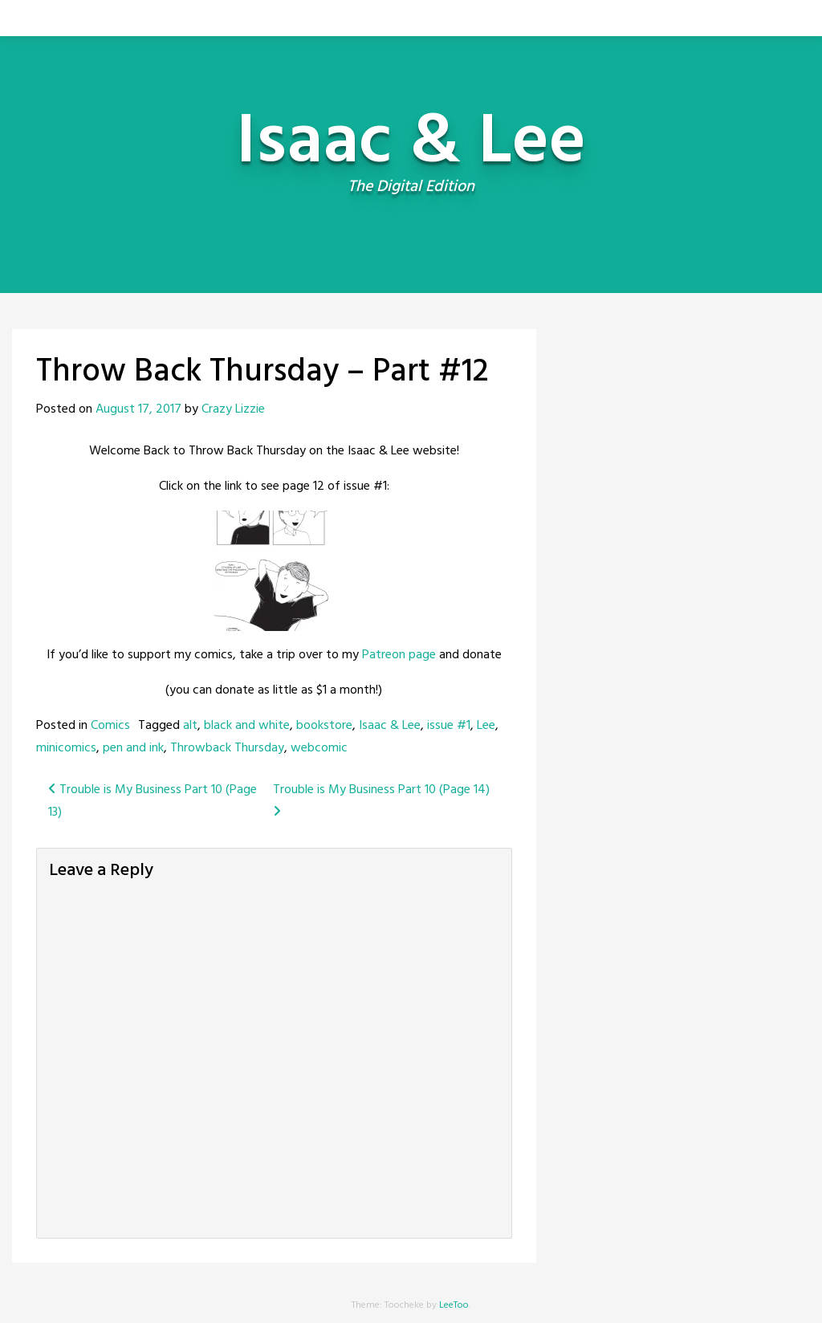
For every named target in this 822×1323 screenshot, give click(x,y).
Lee (486, 725)
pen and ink (133, 748)
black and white (247, 725)
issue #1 (448, 725)
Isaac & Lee (390, 725)
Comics (110, 725)
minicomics (66, 748)
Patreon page (399, 655)
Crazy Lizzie (233, 409)
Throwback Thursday (227, 748)
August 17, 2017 (138, 409)
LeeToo (454, 1305)
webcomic (319, 748)
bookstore (324, 725)
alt (190, 725)
